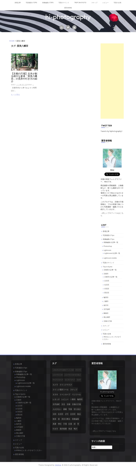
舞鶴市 (106, 313)
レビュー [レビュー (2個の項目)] (65, 399)
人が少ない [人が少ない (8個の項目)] (57, 409)
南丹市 (106, 305)
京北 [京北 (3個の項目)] (63, 404)
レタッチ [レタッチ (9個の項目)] (56, 399)
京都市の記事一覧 (110, 277)
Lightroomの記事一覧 (112, 253)
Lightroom (107, 250)
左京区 (106, 281)
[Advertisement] (112, 81)
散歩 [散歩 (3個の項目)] (79, 414)
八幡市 (106, 301)
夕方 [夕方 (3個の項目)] (67, 414)
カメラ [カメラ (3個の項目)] (55, 384)
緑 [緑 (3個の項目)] (75, 424)
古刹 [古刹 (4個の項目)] (54, 414)
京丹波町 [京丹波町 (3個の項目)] (56, 404)
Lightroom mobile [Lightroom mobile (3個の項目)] (72, 375)
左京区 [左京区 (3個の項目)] (73, 414)
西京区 (106, 292)
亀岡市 (106, 297)
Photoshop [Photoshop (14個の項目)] (58, 380)
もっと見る (15, 94)
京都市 (106, 274)
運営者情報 (68, 8)
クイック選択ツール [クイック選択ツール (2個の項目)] (61, 389)
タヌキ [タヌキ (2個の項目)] (55, 394)
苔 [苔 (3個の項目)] (78, 424)
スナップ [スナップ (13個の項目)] (73, 389)
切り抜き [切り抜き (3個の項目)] (77, 409)
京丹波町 (107, 309)
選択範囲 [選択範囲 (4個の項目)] (63, 428)
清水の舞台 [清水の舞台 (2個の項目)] (65, 419)
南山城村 (107, 317)
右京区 (106, 285)
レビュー (106, 3)
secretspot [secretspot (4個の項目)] (70, 380)
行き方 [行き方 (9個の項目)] (55, 428)
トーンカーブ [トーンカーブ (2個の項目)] (65, 394)
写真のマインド (64, 3)
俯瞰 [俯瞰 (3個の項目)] (65, 409)
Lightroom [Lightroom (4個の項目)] (58, 375)
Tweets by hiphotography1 (111, 131)
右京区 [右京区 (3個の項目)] (60, 414)
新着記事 (18, 3)
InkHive (58, 465)
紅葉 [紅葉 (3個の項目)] (70, 424)
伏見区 (106, 288)
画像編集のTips (47, 3)
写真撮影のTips (31, 3)
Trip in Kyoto (80, 3)
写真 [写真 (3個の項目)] (70, 409)
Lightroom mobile (110, 258)
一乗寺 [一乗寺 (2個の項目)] (73, 399)
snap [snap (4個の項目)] (79, 380)
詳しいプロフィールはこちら (104, 431)
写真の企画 (117, 3)
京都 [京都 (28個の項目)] (68, 404)
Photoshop (108, 246)
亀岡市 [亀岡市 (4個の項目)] (80, 399)
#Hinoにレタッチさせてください (29, 450)
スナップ (94, 3)
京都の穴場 (108, 321)
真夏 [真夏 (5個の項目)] (54, 424)
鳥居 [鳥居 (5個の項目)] (70, 428)
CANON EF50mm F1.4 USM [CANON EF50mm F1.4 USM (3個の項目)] (63, 370)
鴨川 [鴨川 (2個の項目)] (75, 428)
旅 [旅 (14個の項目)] (59, 419)
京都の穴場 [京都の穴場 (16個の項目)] (76, 404)
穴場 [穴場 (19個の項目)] (65, 424)
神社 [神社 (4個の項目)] (59, 424)
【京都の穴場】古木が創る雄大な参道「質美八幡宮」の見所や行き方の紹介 (24, 77)
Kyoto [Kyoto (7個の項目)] (78, 370)
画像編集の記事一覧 (111, 242)
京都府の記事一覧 (110, 270)
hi (33, 85)
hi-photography (68, 17)
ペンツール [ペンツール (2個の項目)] (76, 394)
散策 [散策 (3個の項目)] (54, 419)
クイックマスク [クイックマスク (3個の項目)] (66, 384)
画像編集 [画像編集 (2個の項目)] (75, 419)
